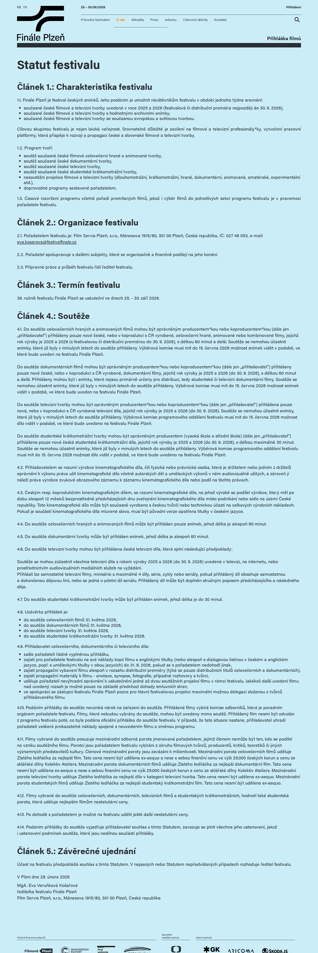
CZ (19, 7)
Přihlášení (293, 7)
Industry (171, 19)
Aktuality (137, 19)
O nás (120, 19)
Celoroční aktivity (195, 19)
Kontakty (220, 19)
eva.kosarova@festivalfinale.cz (46, 241)
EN (25, 7)
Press (154, 19)
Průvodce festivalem (95, 19)
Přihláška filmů (284, 38)
